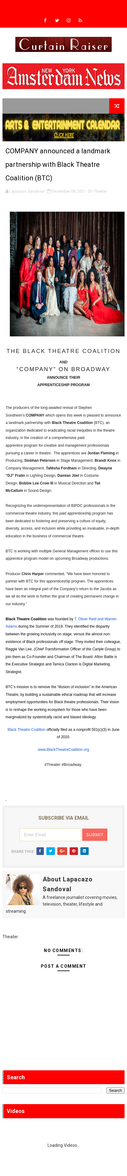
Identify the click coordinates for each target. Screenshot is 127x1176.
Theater (100, 191)
